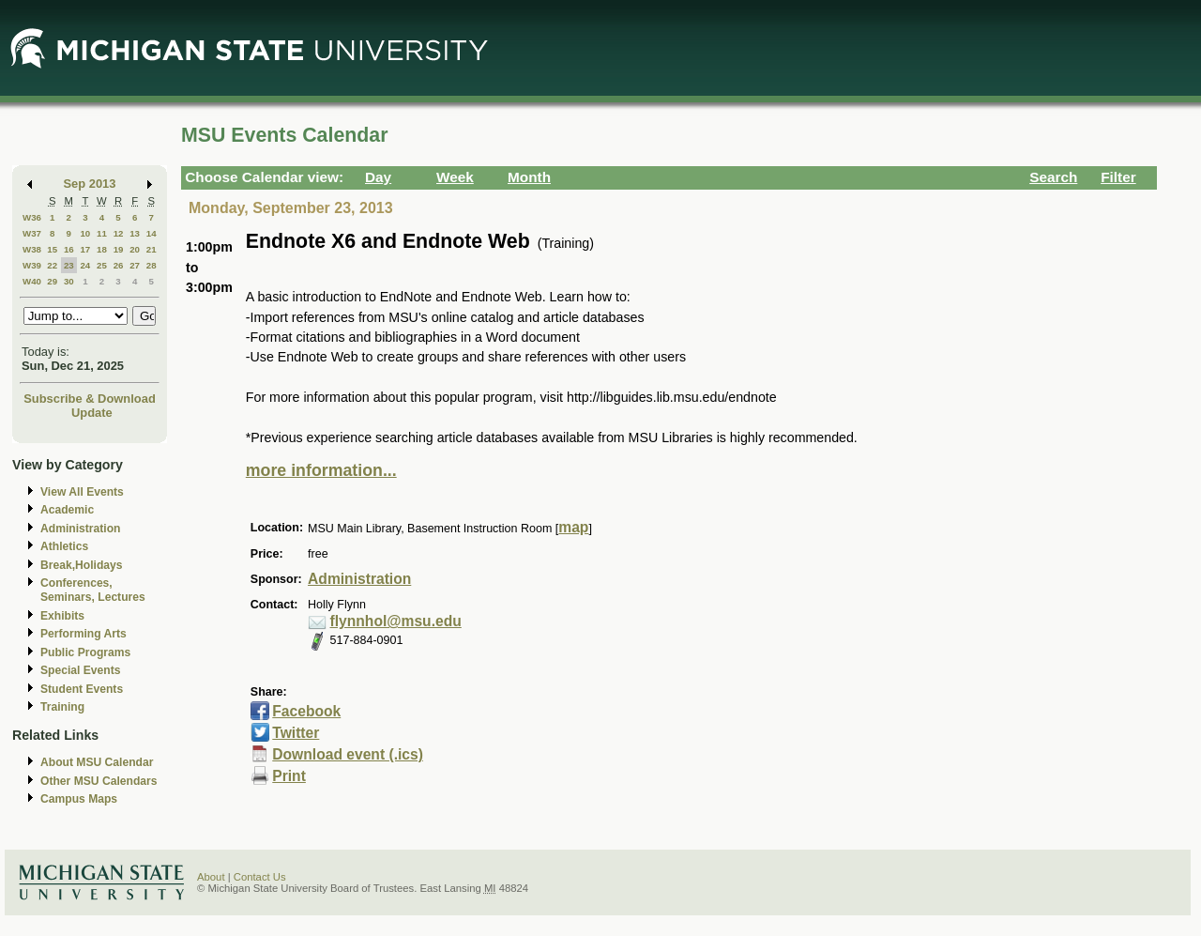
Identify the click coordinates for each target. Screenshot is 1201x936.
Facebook (306, 711)
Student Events (81, 689)
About (211, 876)
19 (119, 249)
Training (62, 707)
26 (119, 265)
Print (289, 776)
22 (52, 265)
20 (134, 249)
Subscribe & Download (89, 398)
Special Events (80, 670)
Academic (67, 509)
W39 (32, 265)
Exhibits (62, 615)
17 (85, 249)
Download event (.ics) (347, 754)
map (573, 527)
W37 (32, 233)
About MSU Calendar (96, 762)
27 (134, 265)
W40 (32, 281)
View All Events (82, 492)
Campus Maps (78, 799)
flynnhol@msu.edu (396, 621)
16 (69, 249)
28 (151, 265)
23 (69, 265)
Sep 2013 (90, 183)
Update (92, 413)
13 (134, 233)
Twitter (295, 733)
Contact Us (260, 876)
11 (102, 233)
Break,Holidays (81, 565)
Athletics (64, 546)
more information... (321, 470)
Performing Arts (83, 633)
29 (52, 281)
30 (69, 281)
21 (151, 249)
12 (119, 233)
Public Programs (85, 652)
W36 (32, 217)
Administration (80, 528)
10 (85, 233)
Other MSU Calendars (99, 781)
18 (102, 249)
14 (151, 233)
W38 (32, 249)
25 (102, 265)
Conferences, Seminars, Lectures (92, 590)
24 (85, 265)
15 (52, 249)
